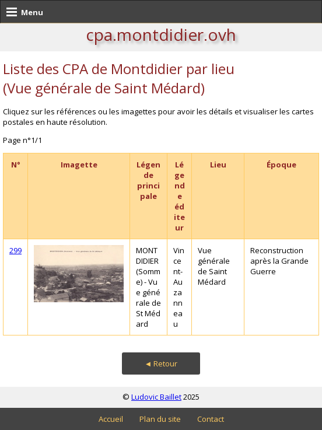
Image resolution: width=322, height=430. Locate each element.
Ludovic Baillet (156, 396)
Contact (210, 419)
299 (15, 250)
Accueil (111, 419)
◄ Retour (161, 363)
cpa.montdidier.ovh (161, 34)
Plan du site (160, 419)
